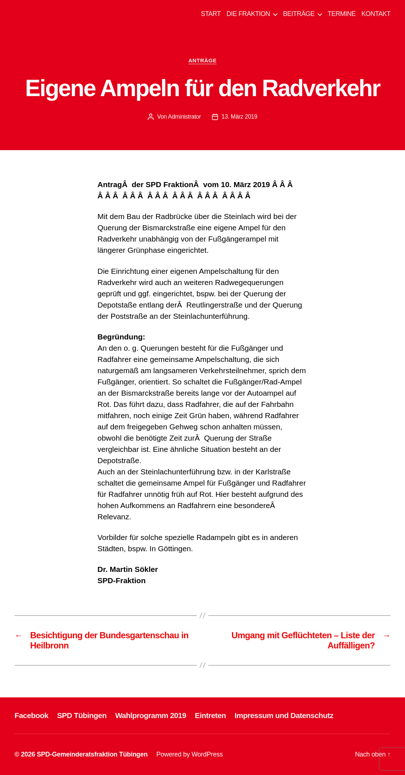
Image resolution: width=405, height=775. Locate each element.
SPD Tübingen (82, 715)
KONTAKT (376, 13)
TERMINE (341, 13)
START (211, 13)
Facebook (31, 715)
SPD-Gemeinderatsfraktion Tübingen (92, 754)
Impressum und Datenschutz (284, 715)
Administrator (184, 117)
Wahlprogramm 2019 (150, 715)
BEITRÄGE (298, 13)
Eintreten (210, 715)
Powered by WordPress (189, 754)
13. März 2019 (240, 117)
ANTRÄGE (202, 60)
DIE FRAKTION (248, 13)
